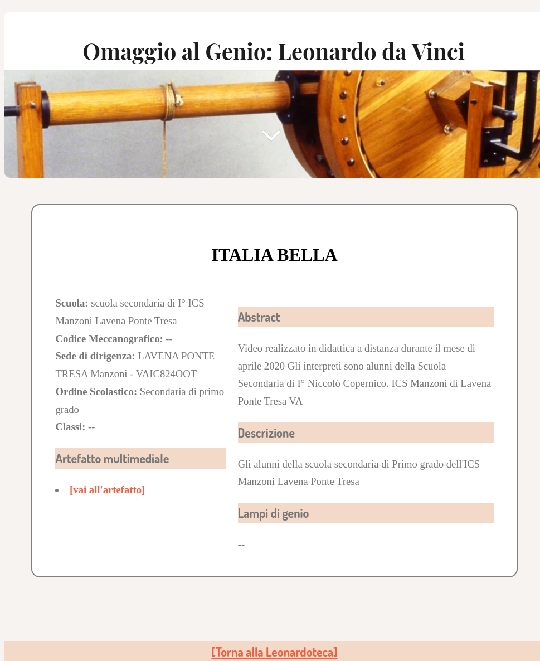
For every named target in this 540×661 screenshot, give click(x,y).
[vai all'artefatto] (107, 489)
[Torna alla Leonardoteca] (274, 651)
